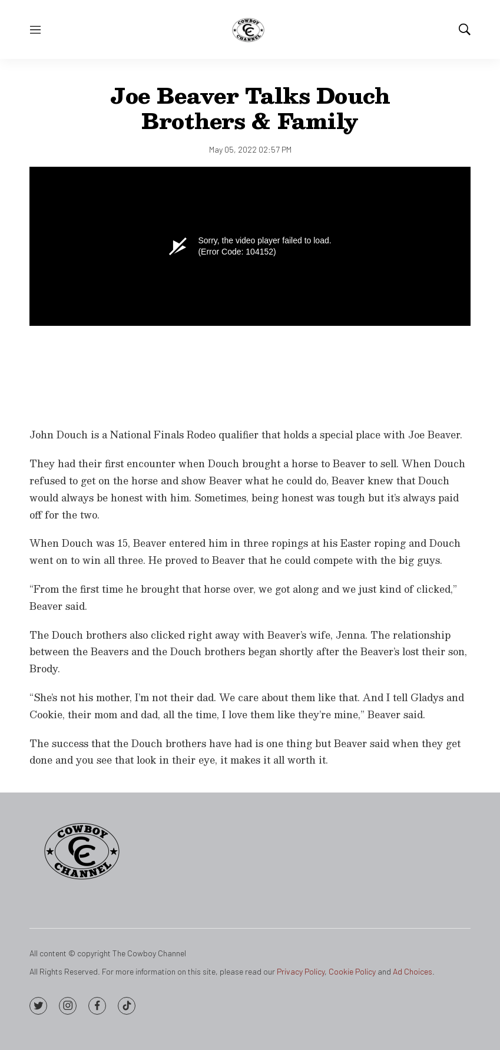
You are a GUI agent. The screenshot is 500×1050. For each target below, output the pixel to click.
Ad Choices (412, 971)
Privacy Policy (300, 971)
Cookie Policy (352, 971)
